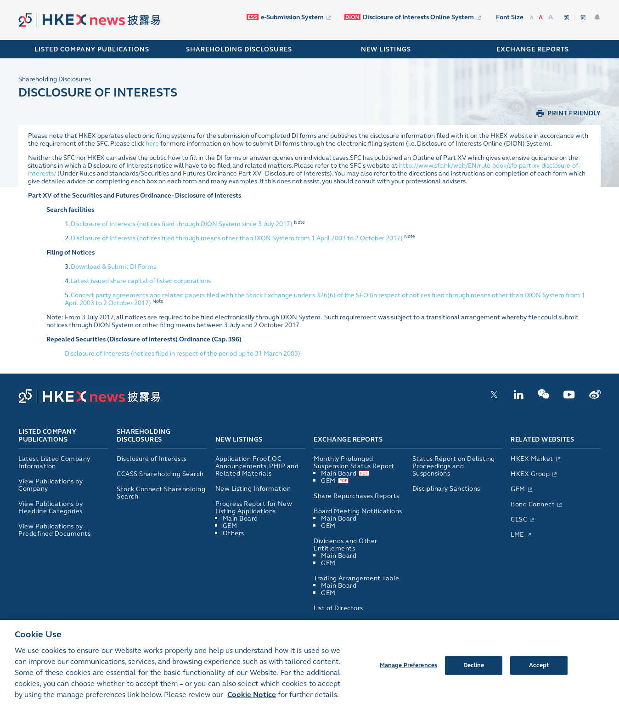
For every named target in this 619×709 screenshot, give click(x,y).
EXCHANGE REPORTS (532, 49)
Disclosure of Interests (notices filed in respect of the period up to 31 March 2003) (182, 353)
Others (233, 533)
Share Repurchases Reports (357, 496)
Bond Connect (536, 504)
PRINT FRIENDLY (574, 113)
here (152, 143)
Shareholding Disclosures (54, 79)
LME (521, 535)
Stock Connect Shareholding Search (161, 492)
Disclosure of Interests (152, 459)
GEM (230, 526)
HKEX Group (534, 474)
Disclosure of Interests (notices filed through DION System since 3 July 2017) (182, 224)
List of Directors (338, 608)
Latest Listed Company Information (54, 462)
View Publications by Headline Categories (50, 507)
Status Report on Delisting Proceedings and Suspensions (453, 466)
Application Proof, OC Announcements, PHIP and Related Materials (257, 466)
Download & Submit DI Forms (113, 267)
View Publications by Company (50, 485)
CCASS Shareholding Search (160, 474)
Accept (539, 669)
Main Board (240, 518)
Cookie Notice (251, 698)
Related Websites (542, 439)
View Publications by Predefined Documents (54, 530)
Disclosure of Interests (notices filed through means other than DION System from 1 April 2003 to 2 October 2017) (237, 238)
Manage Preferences (408, 669)
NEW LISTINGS (386, 49)
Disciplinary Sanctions (446, 489)
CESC (522, 519)
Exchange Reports (348, 439)
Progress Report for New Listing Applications (254, 507)
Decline (473, 669)
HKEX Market (535, 459)
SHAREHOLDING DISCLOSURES (239, 49)
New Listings (239, 439)
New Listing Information (253, 489)
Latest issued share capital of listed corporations (141, 281)
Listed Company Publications (91, 49)
